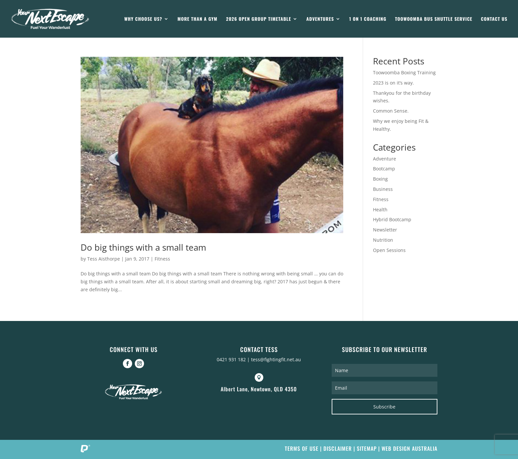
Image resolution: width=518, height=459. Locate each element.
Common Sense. (391, 111)
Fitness (162, 259)
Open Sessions (389, 250)
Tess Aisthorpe (103, 259)
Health (380, 209)
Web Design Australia (409, 448)
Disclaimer (337, 448)
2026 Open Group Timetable (258, 19)
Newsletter (385, 230)
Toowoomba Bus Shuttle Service (433, 19)
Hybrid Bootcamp (392, 219)
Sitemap (367, 448)
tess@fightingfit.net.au (276, 359)
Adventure (384, 159)
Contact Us (494, 19)
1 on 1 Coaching (368, 19)
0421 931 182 (231, 359)
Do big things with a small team (143, 247)
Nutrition (383, 240)
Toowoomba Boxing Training (404, 72)
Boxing (380, 179)
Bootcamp (384, 168)
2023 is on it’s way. (393, 83)
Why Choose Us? (143, 19)
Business (383, 189)
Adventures (320, 19)
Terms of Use (301, 448)
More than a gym (197, 19)
